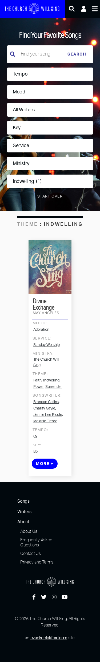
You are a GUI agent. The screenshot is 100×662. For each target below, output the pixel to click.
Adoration (41, 331)
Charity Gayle (44, 410)
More (44, 465)
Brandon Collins (46, 403)
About (23, 522)
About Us (28, 531)
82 (35, 438)
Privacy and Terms (36, 562)
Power (38, 388)
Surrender (53, 388)
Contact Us (30, 553)
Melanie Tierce (45, 423)
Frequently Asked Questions (36, 542)
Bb (35, 453)
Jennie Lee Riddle (47, 416)
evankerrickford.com (48, 637)
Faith (37, 382)
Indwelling (51, 382)
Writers (24, 512)
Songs (23, 501)
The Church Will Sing (46, 364)
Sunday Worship (46, 346)
